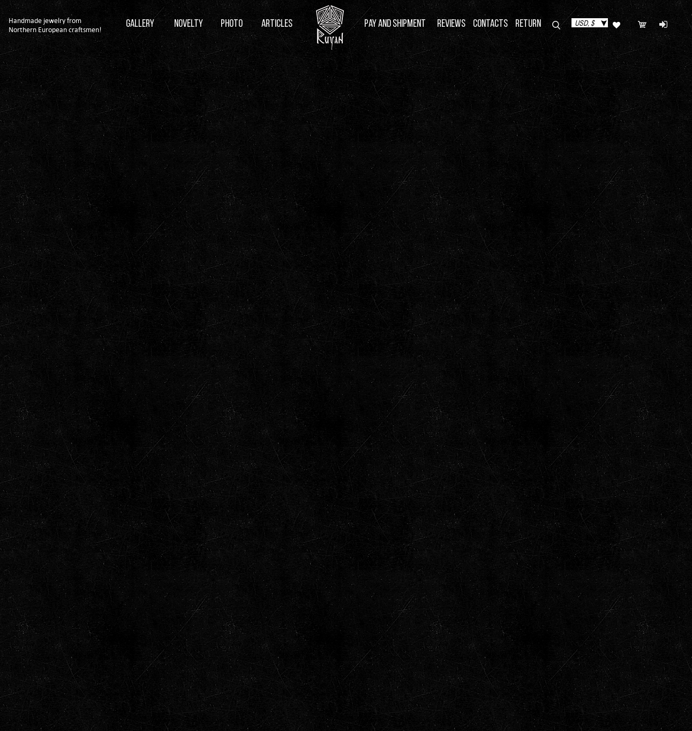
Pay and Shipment (395, 24)
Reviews (451, 24)
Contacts (490, 24)
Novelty (188, 24)
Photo (232, 24)
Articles (276, 24)
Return (528, 24)
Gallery (140, 24)
